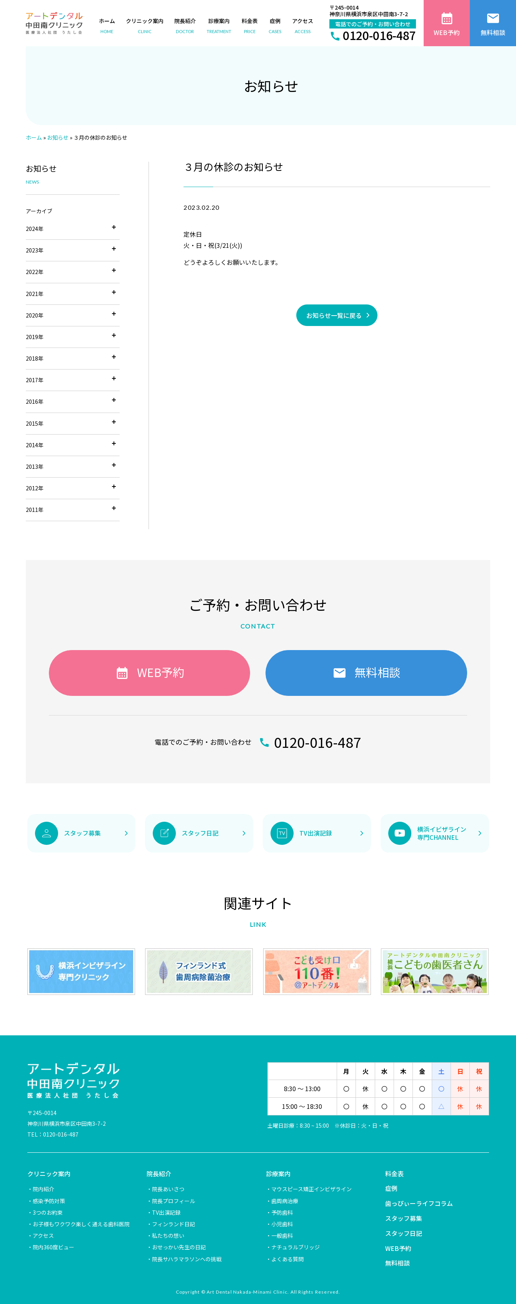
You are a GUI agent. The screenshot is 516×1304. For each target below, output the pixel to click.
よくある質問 (287, 1259)
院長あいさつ (168, 1189)
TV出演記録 (166, 1212)
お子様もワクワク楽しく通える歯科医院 (81, 1224)
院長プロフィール (173, 1201)
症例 (391, 1188)
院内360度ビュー (53, 1247)
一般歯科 (282, 1235)
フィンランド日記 (173, 1224)
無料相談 (397, 1262)
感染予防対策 (49, 1201)
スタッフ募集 (403, 1218)
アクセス (43, 1235)
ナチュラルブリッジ (295, 1247)
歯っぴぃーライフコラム (419, 1203)
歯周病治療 (284, 1201)
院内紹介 (43, 1189)
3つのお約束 (48, 1212)
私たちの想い (168, 1235)
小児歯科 (282, 1224)
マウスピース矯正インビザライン (311, 1189)
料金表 (394, 1173)
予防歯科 (282, 1212)
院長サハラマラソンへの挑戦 (187, 1259)
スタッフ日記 (403, 1233)
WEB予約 (398, 1248)
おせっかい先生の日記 (179, 1247)
